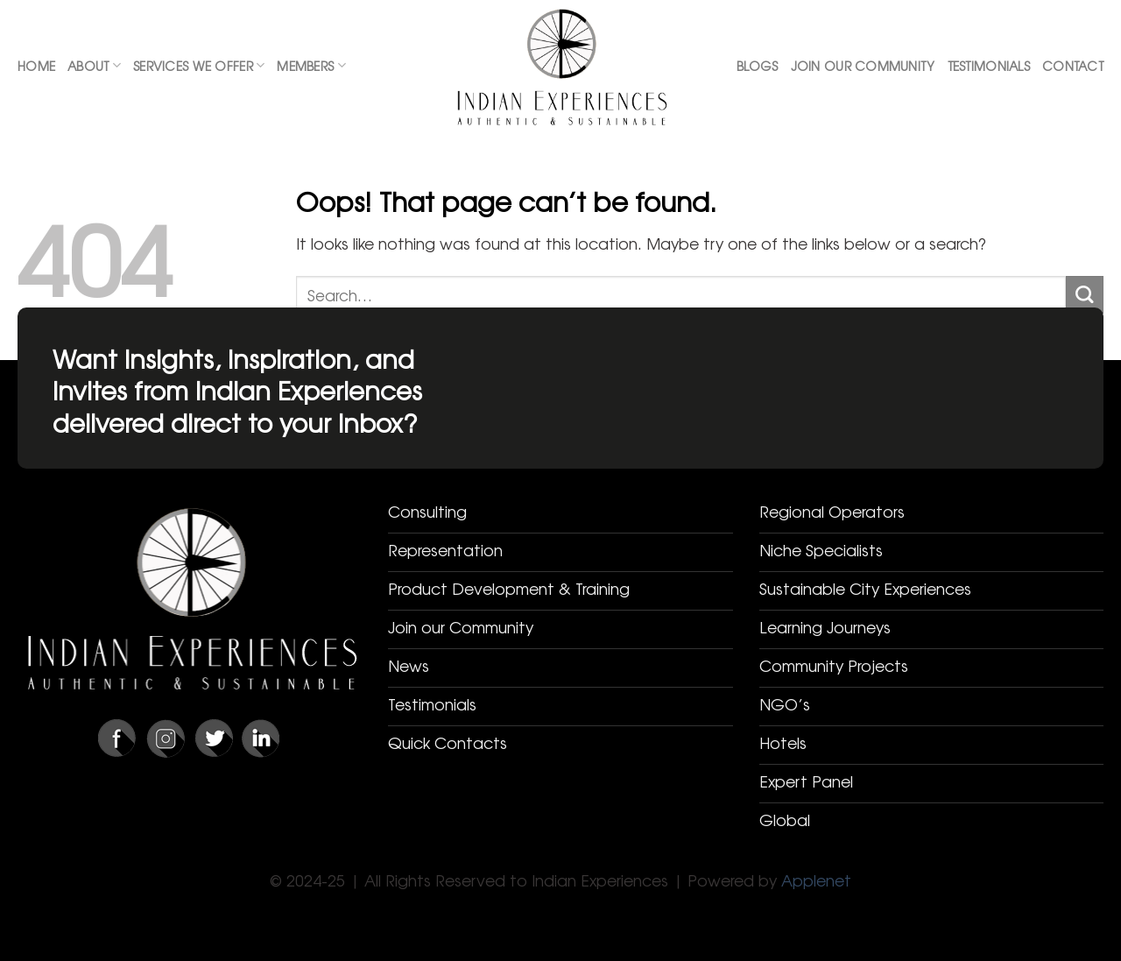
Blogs (757, 65)
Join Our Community (863, 65)
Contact (1072, 65)
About (94, 65)
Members (311, 65)
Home (36, 65)
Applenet (816, 880)
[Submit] (1084, 295)
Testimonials (989, 65)
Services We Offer (198, 65)
